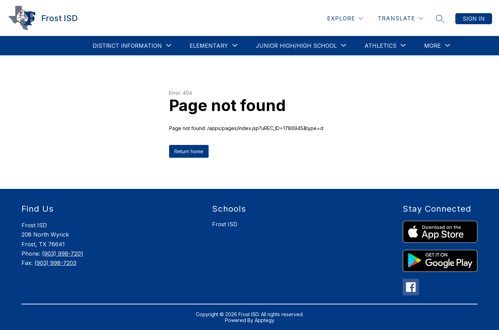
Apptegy (264, 320)
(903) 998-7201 (62, 253)
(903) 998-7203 (55, 262)
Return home (188, 151)
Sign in (474, 18)
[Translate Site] (400, 18)
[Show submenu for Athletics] (380, 46)
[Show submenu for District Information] (127, 46)
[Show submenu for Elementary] (209, 46)
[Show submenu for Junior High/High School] (296, 46)
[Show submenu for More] (432, 46)
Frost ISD (224, 224)
